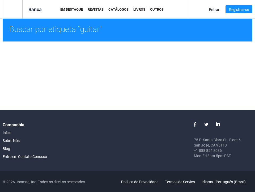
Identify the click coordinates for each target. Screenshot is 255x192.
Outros (157, 9)
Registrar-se (239, 9)
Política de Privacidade (139, 181)
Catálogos (118, 9)
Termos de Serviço (180, 181)
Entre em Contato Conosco (25, 156)
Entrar (214, 9)
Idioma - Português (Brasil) (227, 181)
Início (7, 132)
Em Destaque (71, 9)
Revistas (96, 9)
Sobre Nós (11, 140)
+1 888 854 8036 (208, 150)
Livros (139, 9)
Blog (6, 148)
